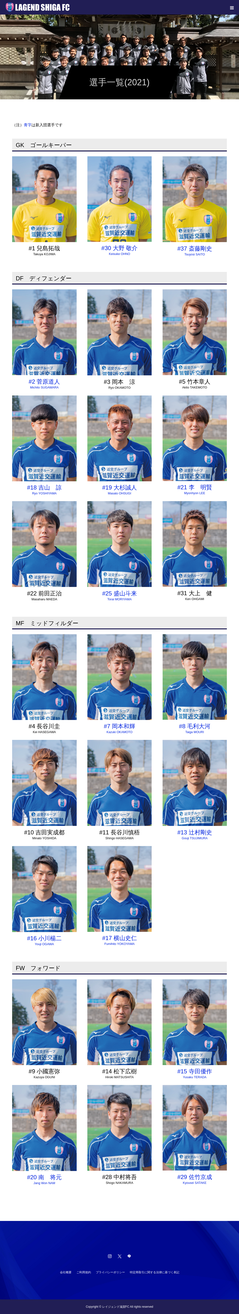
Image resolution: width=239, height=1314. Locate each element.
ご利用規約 (83, 1272)
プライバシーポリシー (110, 1272)
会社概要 (66, 1272)
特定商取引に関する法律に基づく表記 (154, 1272)
